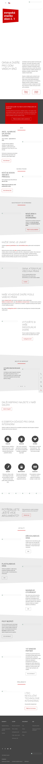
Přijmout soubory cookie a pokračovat (21, 118)
